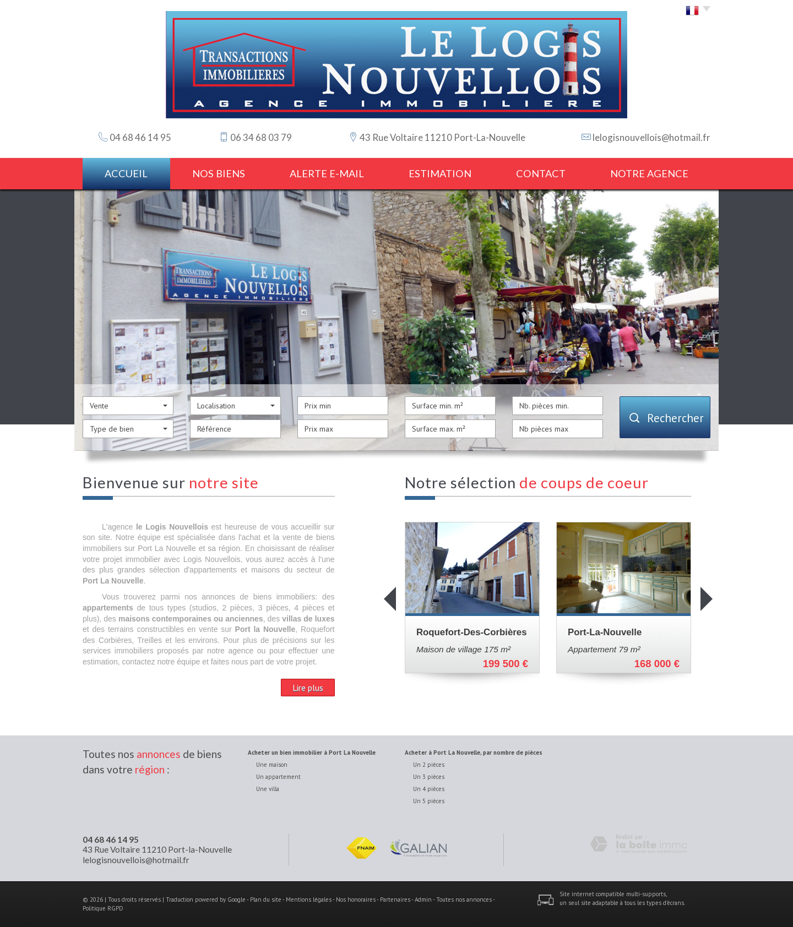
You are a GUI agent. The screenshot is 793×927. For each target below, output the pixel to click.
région (150, 769)
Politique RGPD (103, 908)
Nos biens (218, 173)
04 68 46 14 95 (111, 839)
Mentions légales (309, 899)
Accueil (126, 173)
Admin (423, 899)
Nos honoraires (356, 899)
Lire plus (307, 687)
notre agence (649, 173)
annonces (159, 754)
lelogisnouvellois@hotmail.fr (651, 137)
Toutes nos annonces (464, 899)
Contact (541, 173)
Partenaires (395, 899)
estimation (440, 173)
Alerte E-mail (327, 173)
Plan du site (265, 899)
